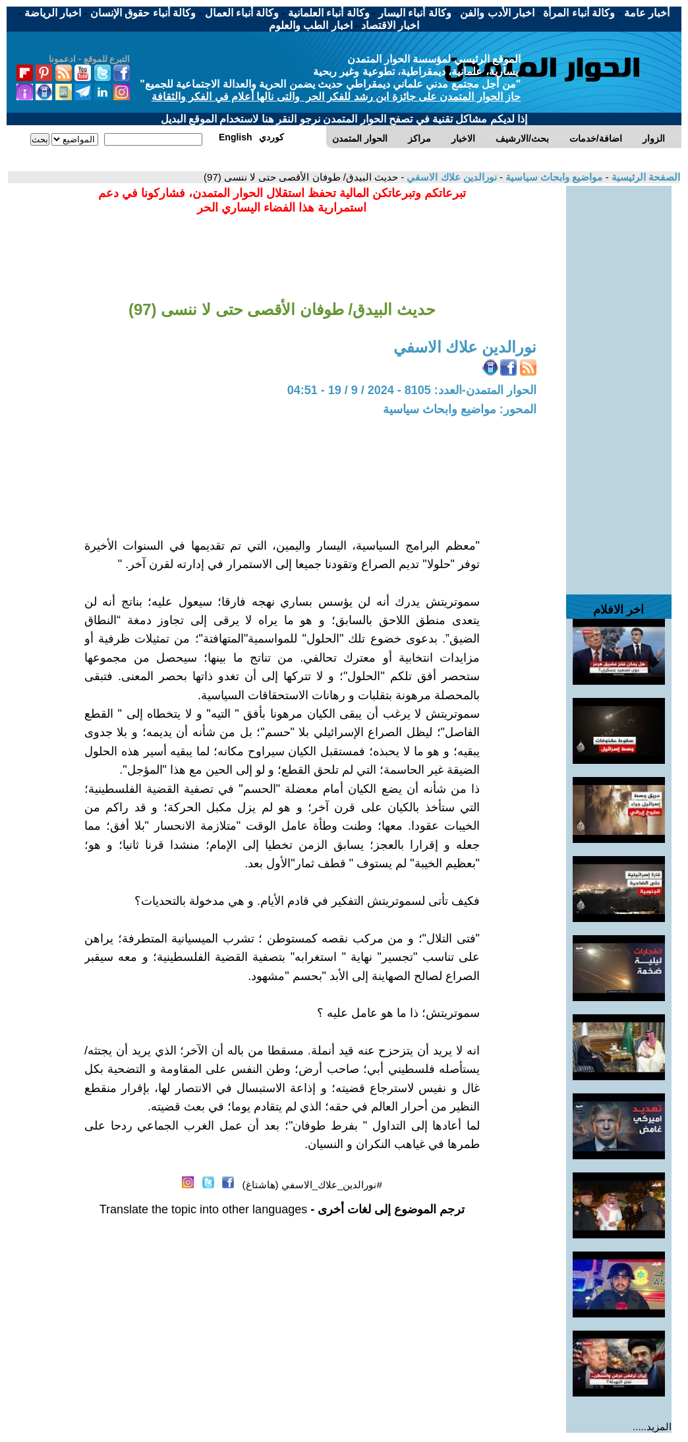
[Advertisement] (619, 383)
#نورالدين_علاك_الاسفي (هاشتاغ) (312, 1184)
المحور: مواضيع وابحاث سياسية (459, 409)
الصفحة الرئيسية (644, 177)
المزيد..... (652, 1426)
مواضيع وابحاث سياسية (553, 177)
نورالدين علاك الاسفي (450, 177)
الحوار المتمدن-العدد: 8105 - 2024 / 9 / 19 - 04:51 (411, 390)
